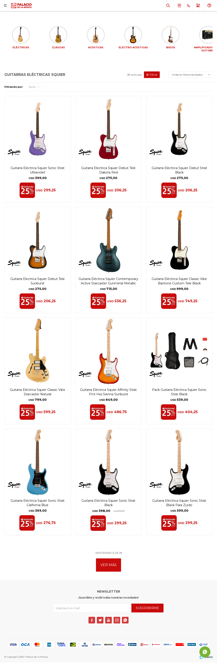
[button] (168, 5)
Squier (32, 88)
